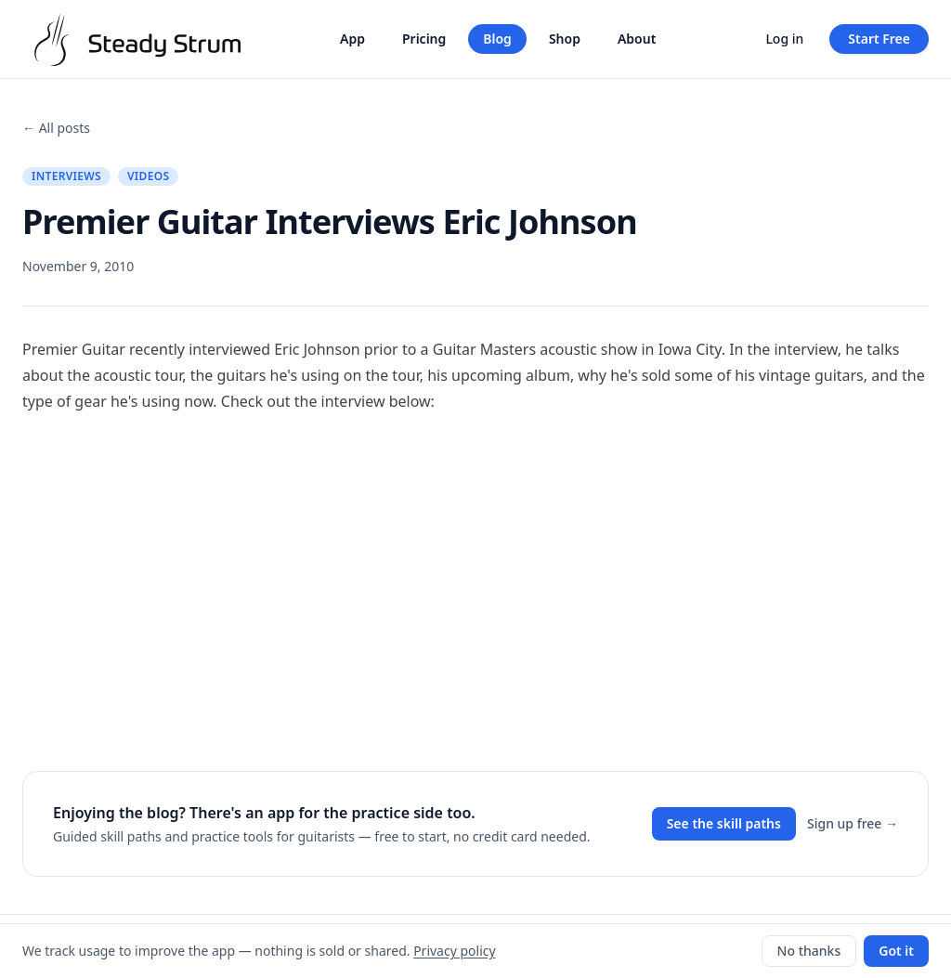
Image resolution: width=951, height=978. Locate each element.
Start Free (879, 38)
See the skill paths (724, 823)
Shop (564, 38)
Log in (784, 38)
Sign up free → (852, 823)
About (637, 38)
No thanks (809, 950)
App (352, 38)
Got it (896, 950)
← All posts (56, 128)
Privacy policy (454, 950)
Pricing (424, 38)
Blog (497, 38)
